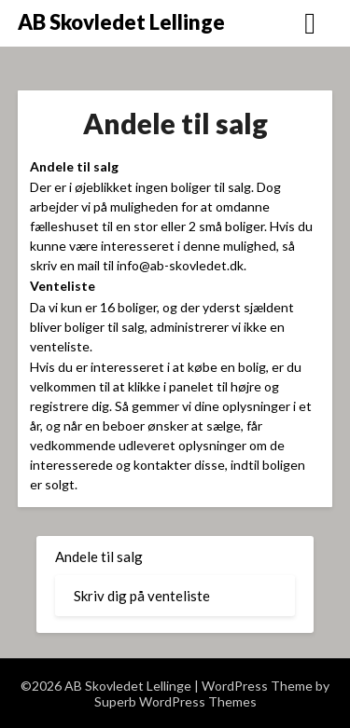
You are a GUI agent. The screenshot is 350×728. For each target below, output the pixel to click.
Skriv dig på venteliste (142, 595)
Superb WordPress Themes (175, 701)
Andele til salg (99, 556)
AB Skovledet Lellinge (121, 21)
